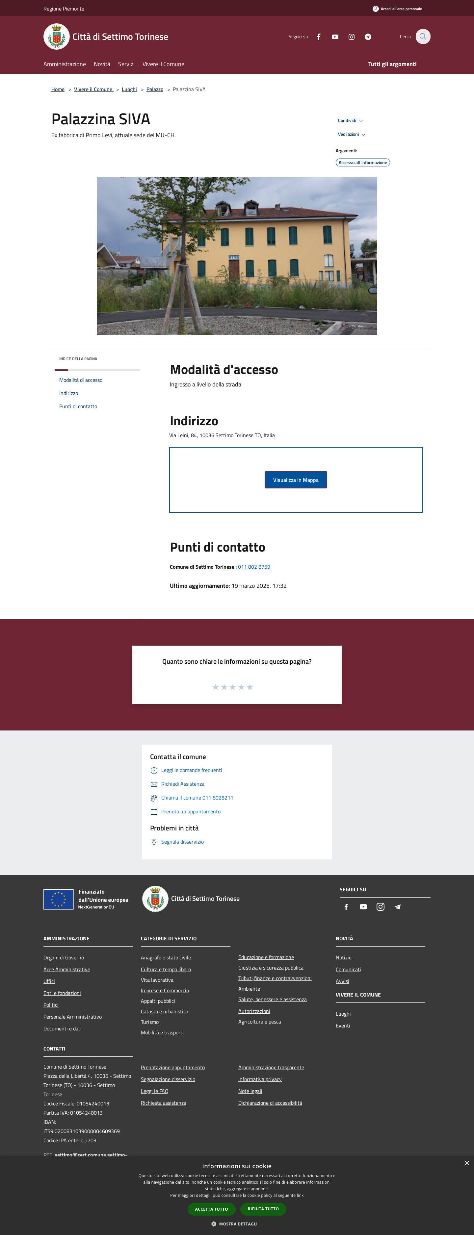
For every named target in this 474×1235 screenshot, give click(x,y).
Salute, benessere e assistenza (272, 999)
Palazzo (154, 89)
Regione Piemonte (63, 8)
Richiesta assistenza (163, 1103)
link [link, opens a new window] (300, 1195)
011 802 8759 (254, 567)
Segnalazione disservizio (168, 1079)
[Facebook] (314, 36)
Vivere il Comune (94, 89)
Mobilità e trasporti (162, 1032)
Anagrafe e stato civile (166, 957)
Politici (51, 1005)
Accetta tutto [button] (211, 1209)
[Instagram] (347, 36)
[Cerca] (423, 36)
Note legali (250, 1091)
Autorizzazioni (254, 1011)
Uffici (49, 981)
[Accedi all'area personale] (397, 8)
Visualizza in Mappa (296, 480)
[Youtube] (331, 36)
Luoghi (129, 89)
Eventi (343, 1025)
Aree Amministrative (66, 969)
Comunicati (348, 969)
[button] (237, 1224)
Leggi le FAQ (155, 1091)
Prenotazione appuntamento (173, 1067)
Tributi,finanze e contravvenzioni (275, 978)
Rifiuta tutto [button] (263, 1209)
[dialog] (237, 1195)
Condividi (351, 121)
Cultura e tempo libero (166, 969)
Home (58, 89)
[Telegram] (364, 36)
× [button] (466, 1163)
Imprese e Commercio (165, 990)
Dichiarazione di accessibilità (270, 1103)
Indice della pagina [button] (78, 359)
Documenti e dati (62, 1028)
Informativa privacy (260, 1079)
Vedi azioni (353, 134)
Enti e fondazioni (62, 993)
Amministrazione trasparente (271, 1067)
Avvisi (342, 981)
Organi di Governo (63, 957)
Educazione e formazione (266, 957)
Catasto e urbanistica (164, 1011)
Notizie (344, 957)
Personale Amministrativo (72, 1017)
